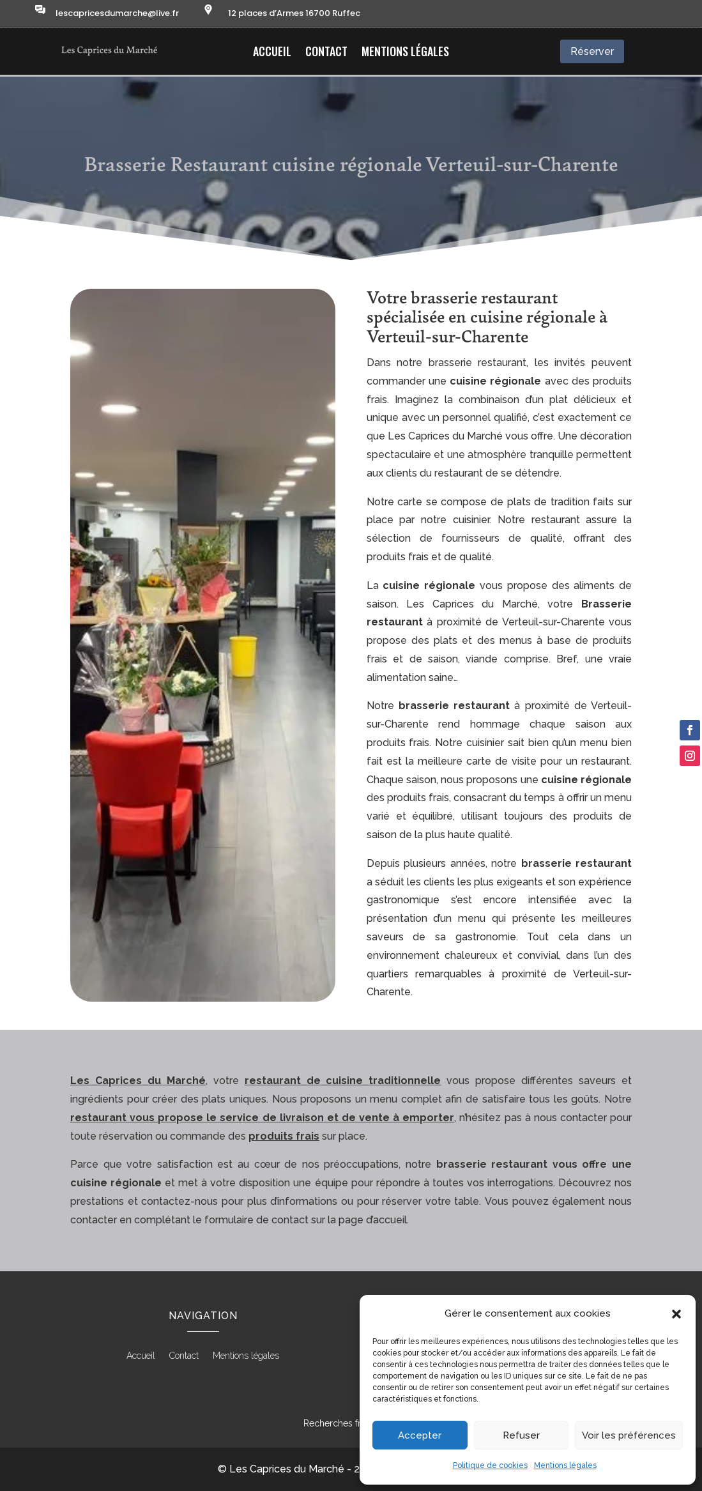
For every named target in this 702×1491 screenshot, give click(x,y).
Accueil (272, 53)
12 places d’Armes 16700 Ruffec (294, 13)
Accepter (419, 1435)
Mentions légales (565, 1465)
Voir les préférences (629, 1435)
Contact (326, 53)
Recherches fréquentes (351, 1423)
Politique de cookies (490, 1465)
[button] (676, 1314)
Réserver (592, 51)
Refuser (521, 1435)
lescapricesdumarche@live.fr (117, 13)
